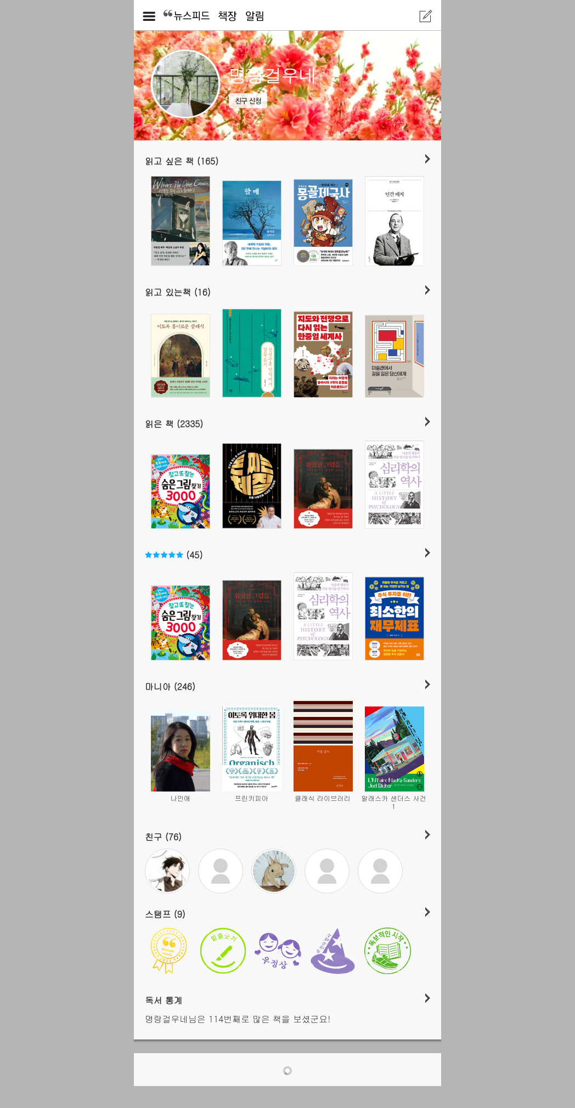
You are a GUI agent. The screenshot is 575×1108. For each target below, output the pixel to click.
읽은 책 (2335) (174, 423)
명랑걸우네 (273, 75)
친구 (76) (163, 836)
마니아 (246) (170, 686)
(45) (173, 555)
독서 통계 (164, 1000)
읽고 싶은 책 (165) (181, 161)
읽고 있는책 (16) (178, 292)
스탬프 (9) (165, 914)
